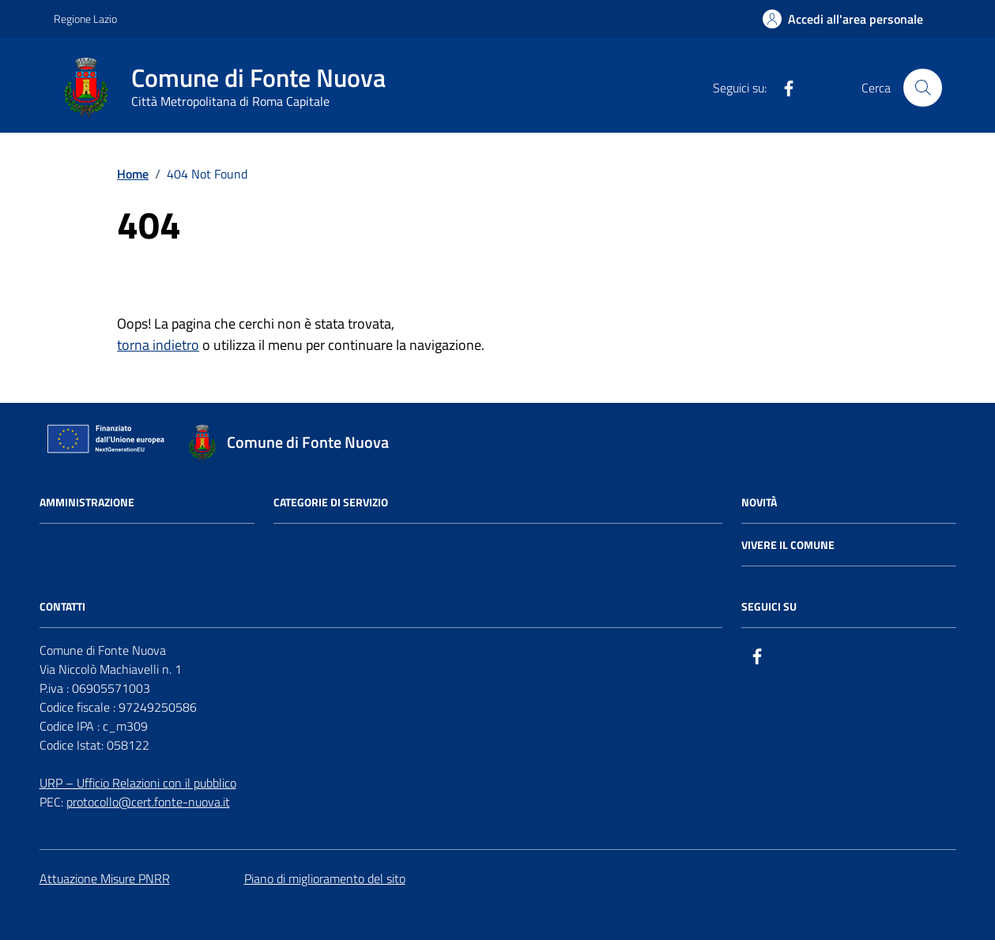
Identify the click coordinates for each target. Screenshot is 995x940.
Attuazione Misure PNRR (105, 878)
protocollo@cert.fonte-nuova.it (148, 801)
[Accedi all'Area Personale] (843, 19)
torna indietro (158, 344)
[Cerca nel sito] (922, 88)
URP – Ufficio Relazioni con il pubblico (138, 782)
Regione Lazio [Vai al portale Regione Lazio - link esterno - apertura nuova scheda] (85, 18)
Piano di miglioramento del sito (324, 878)
